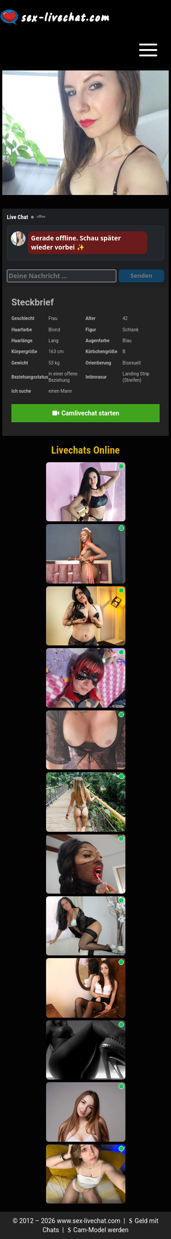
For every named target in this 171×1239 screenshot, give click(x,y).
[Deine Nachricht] (61, 276)
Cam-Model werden (96, 1230)
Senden (141, 275)
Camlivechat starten (85, 413)
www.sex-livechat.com (88, 1220)
